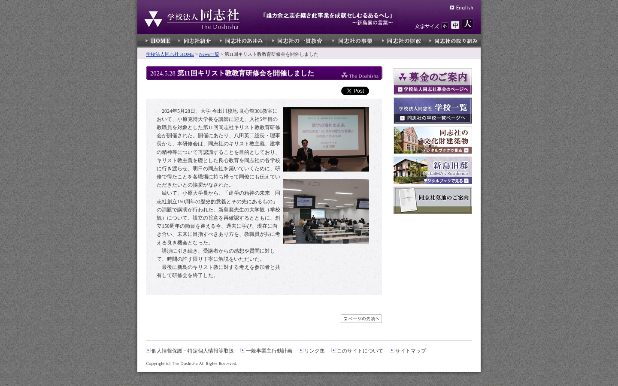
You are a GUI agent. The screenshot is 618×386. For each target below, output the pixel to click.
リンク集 (314, 351)
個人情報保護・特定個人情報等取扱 (192, 351)
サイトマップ (410, 351)
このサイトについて (360, 351)
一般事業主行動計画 (269, 351)
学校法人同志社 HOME (170, 54)
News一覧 (209, 54)
